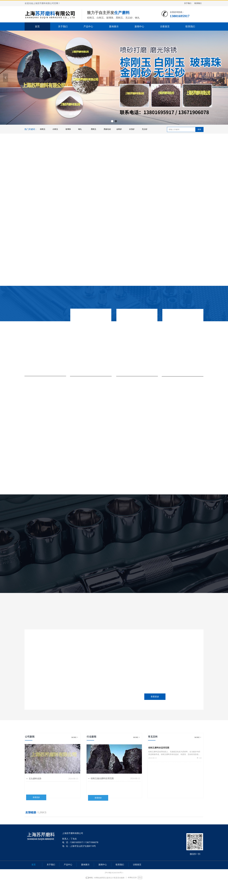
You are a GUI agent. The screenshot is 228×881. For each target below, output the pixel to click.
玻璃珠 (68, 129)
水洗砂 (131, 129)
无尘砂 (144, 129)
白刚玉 (55, 129)
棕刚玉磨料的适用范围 (158, 748)
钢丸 (80, 129)
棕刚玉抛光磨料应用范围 (102, 778)
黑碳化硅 (107, 129)
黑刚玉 (93, 129)
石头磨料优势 (35, 779)
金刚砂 (119, 129)
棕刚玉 (42, 129)
